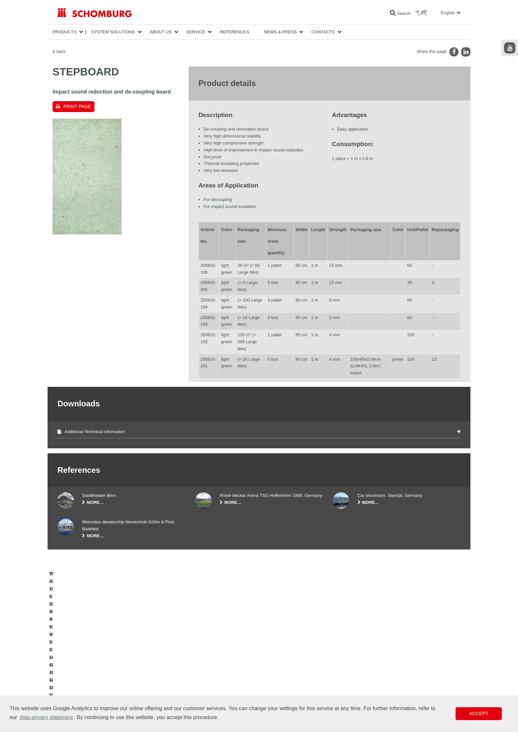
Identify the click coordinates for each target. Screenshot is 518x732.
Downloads (205, 674)
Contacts (323, 31)
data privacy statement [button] (46, 717)
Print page (77, 106)
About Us (160, 31)
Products (65, 31)
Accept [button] (478, 713)
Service (195, 31)
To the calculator (209, 664)
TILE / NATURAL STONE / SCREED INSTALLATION (103, 674)
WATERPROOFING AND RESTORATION (94, 664)
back (60, 51)
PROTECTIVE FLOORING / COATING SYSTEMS (101, 684)
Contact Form (207, 684)
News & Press (280, 31)
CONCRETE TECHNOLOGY (82, 694)
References (234, 31)
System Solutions (113, 31)
